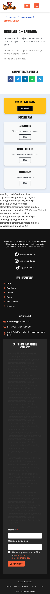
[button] (10, 79)
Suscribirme (16, 563)
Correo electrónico (18, 541)
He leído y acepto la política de (26, 555)
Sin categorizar (26, 17)
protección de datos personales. (21, 556)
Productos (12, 17)
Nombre (13, 529)
